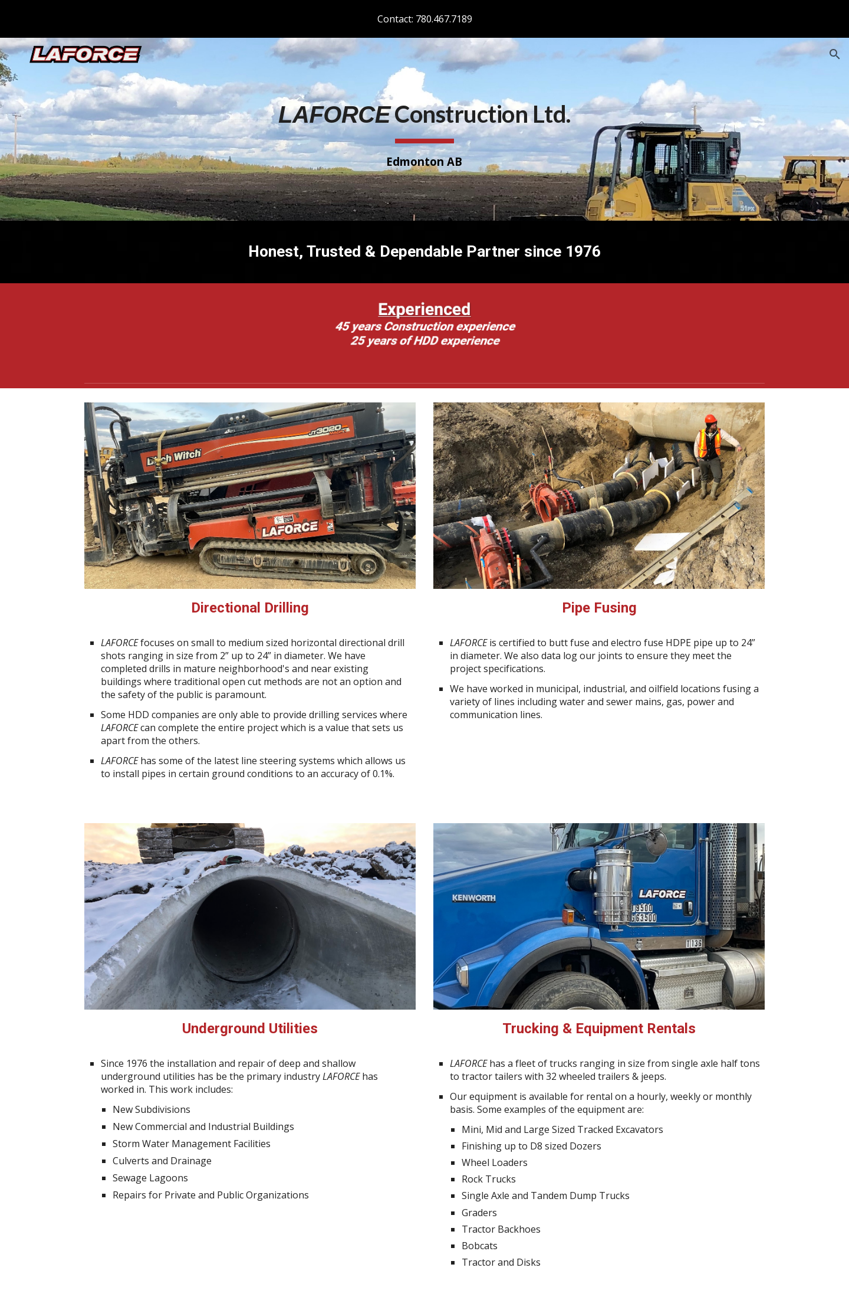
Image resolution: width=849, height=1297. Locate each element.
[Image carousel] (424, 330)
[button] (835, 54)
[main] (424, 129)
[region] (424, 19)
